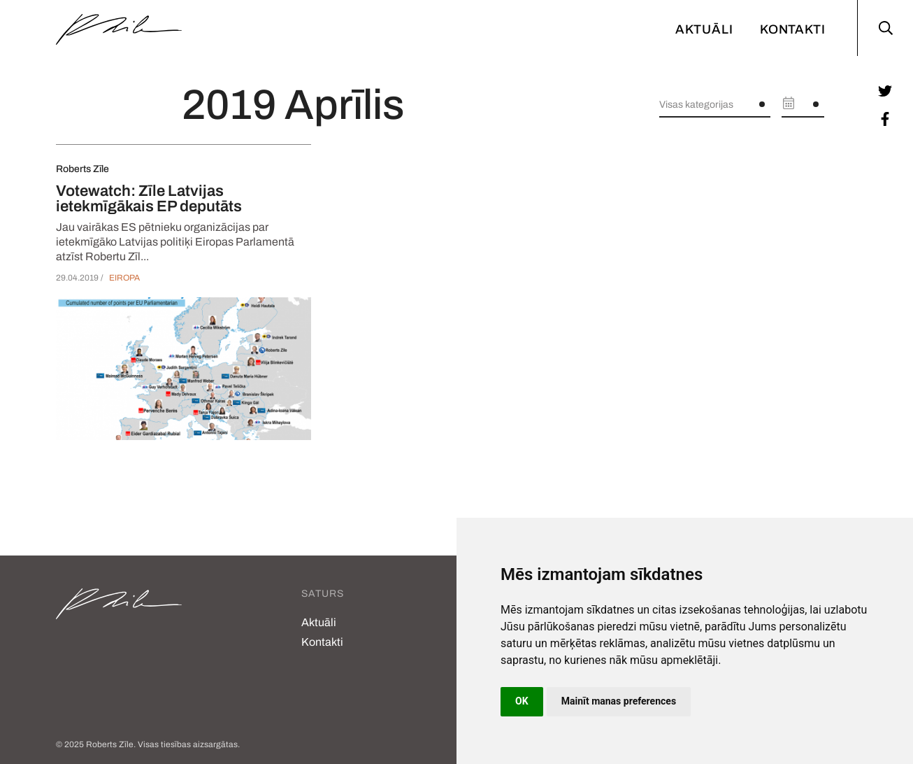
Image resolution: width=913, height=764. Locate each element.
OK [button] (522, 701)
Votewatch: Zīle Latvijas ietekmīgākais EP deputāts (149, 198)
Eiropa (124, 278)
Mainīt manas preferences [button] (618, 701)
